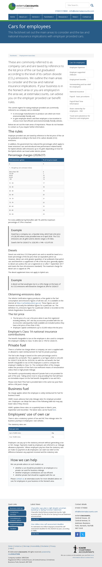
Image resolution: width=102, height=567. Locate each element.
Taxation (13, 528)
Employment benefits (78, 79)
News (75, 17)
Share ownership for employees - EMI (77, 109)
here (54, 410)
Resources (63, 17)
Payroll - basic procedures (80, 96)
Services (36, 17)
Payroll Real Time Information (76, 102)
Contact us (87, 17)
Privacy (53, 546)
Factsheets (49, 17)
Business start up (16, 508)
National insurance (77, 92)
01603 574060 (61, 11)
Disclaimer (45, 546)
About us (23, 17)
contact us (20, 479)
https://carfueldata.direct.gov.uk (29, 303)
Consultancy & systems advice (15, 519)
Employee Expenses (77, 67)
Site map (26, 546)
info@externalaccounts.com (81, 11)
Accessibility (35, 546)
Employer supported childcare (77, 73)
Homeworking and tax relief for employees (80, 85)
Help (11, 548)
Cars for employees (77, 62)
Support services (16, 524)
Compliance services (14, 513)
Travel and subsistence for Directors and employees (80, 117)
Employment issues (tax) (27, 55)
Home (12, 17)
